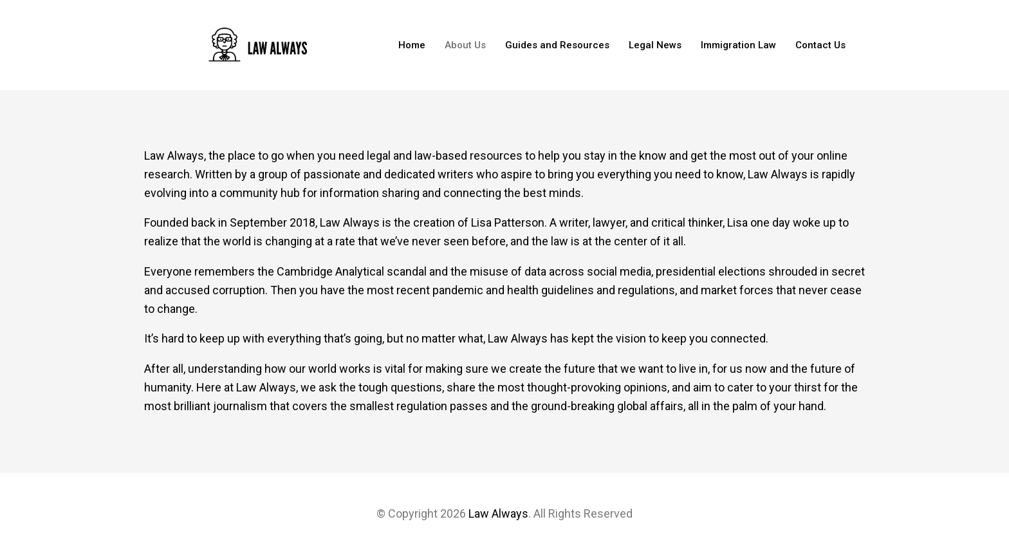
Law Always (498, 513)
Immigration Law (738, 45)
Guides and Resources (557, 45)
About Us (465, 45)
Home (411, 45)
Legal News (655, 45)
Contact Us (820, 45)
